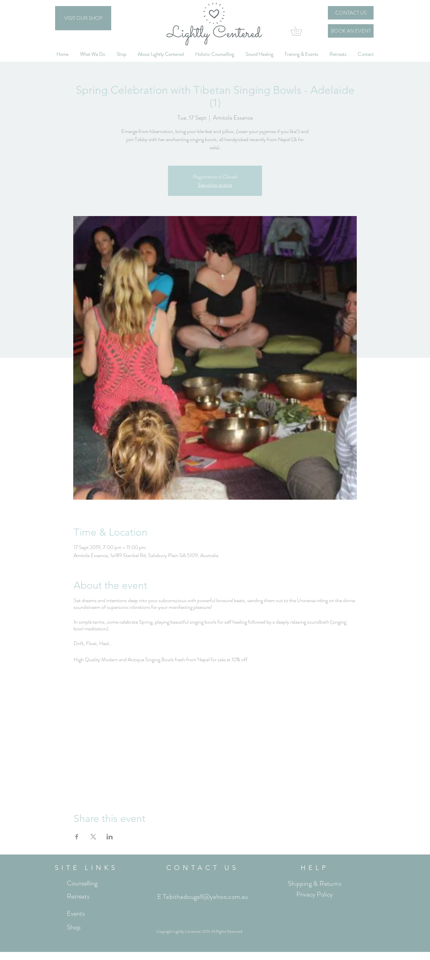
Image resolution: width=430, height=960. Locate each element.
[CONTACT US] (351, 12)
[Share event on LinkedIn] (109, 836)
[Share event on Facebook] (77, 836)
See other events (215, 185)
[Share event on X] (93, 836)
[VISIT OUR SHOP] (83, 18)
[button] (301, 31)
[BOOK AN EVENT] (351, 31)
